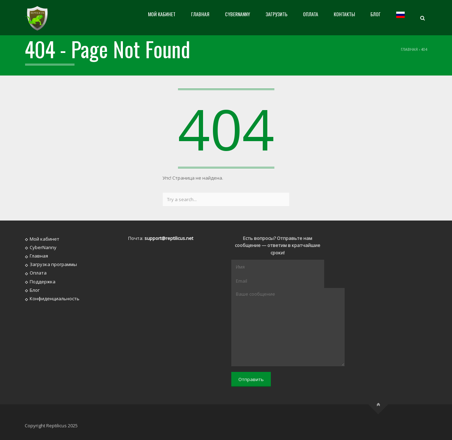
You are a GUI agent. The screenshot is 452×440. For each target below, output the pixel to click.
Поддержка (42, 281)
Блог (375, 14)
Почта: (160, 238)
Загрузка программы (53, 264)
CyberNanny (237, 14)
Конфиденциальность (54, 298)
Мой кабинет (162, 14)
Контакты (344, 14)
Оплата (310, 14)
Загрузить (276, 14)
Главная (200, 14)
